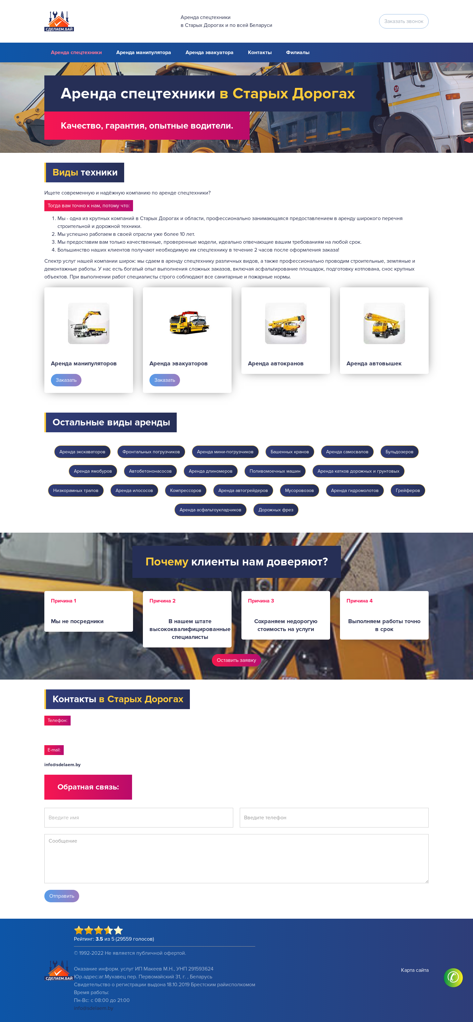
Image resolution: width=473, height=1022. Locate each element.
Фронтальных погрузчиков (151, 452)
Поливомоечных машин (275, 471)
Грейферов (408, 490)
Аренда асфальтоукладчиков (210, 510)
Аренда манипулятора (143, 52)
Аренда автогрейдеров (243, 490)
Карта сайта (415, 970)
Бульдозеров (400, 452)
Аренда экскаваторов (82, 452)
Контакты (260, 52)
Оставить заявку (236, 660)
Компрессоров (185, 490)
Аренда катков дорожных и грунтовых (358, 471)
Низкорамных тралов (76, 490)
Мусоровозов (299, 490)
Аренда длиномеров (211, 471)
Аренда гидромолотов (355, 490)
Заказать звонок (403, 21)
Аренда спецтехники (76, 52)
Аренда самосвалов (347, 452)
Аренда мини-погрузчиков (225, 452)
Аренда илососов (134, 490)
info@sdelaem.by (62, 764)
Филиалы (297, 52)
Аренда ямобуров (93, 471)
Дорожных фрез (276, 510)
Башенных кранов (290, 452)
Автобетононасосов (150, 471)
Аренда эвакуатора (210, 52)
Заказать (66, 380)
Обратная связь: (88, 787)
